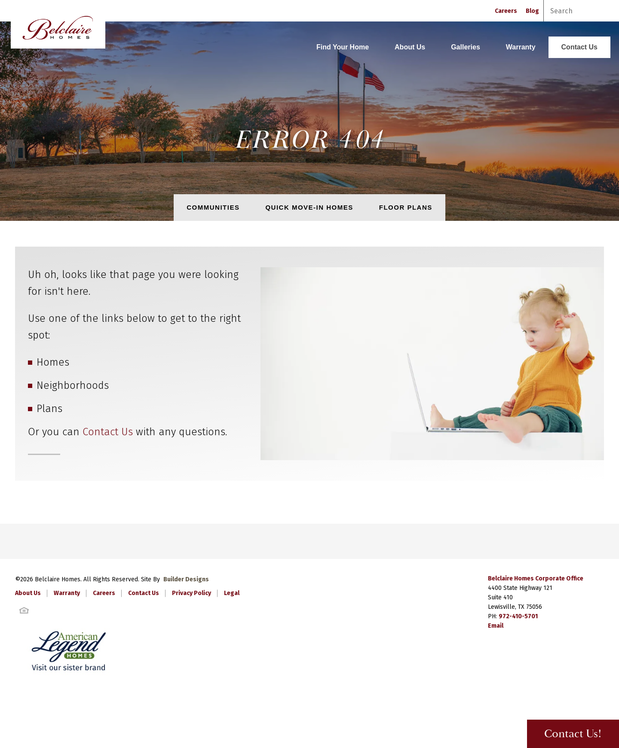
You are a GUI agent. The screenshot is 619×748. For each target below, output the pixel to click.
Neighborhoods (73, 385)
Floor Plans (405, 207)
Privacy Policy (191, 593)
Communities (213, 207)
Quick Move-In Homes (309, 207)
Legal (231, 593)
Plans (49, 409)
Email (495, 625)
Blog (532, 11)
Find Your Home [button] (342, 47)
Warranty (521, 47)
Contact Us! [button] (573, 734)
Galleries (465, 47)
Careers (506, 11)
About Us (410, 47)
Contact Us (579, 47)
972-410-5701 (518, 616)
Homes (53, 362)
